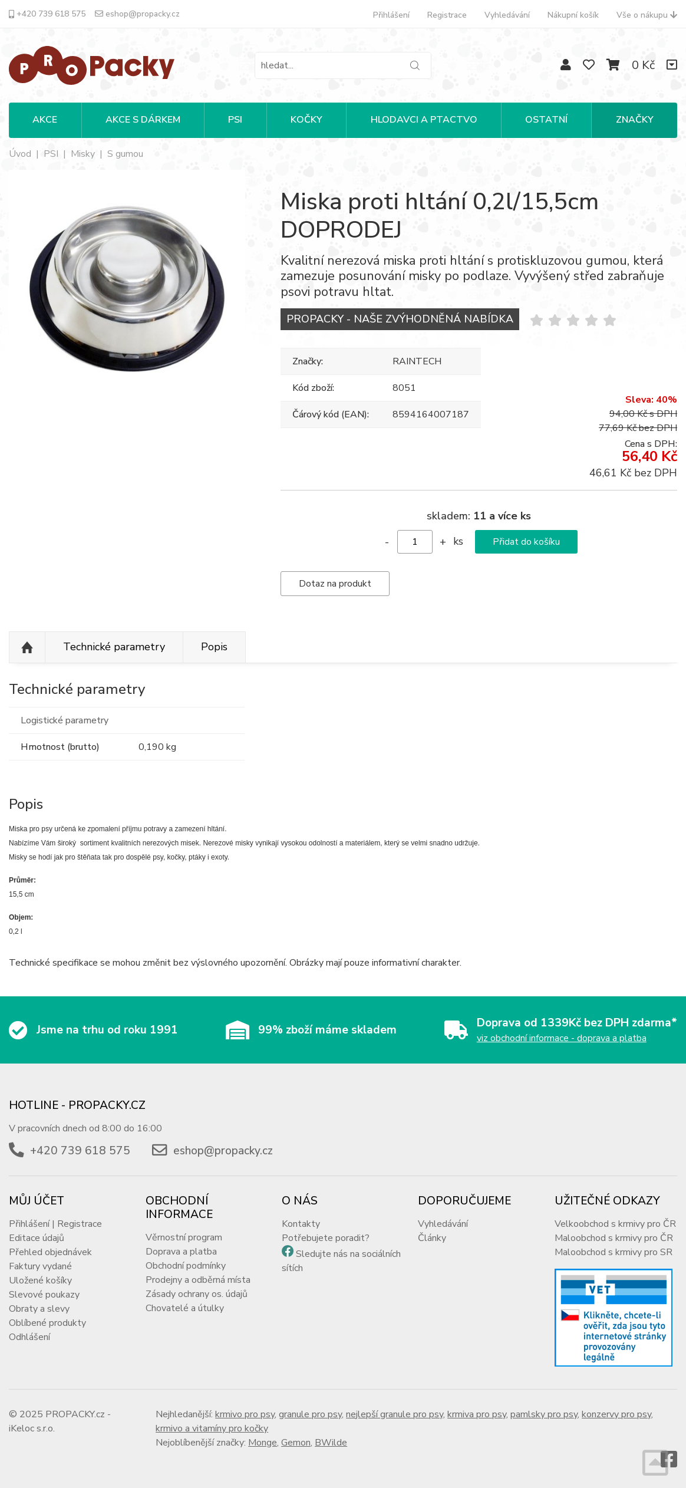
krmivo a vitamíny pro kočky (212, 1428)
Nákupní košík (573, 15)
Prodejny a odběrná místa (198, 1279)
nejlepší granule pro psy (394, 1414)
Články (432, 1238)
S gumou (125, 153)
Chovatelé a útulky (185, 1308)
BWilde (331, 1442)
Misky (83, 153)
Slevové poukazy (44, 1294)
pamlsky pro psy (544, 1414)
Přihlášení (391, 15)
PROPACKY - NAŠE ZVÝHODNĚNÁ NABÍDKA (399, 319)
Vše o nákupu (646, 15)
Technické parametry (114, 647)
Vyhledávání (507, 15)
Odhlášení (29, 1337)
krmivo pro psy (245, 1414)
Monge (262, 1442)
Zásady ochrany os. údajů (197, 1294)
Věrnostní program (184, 1237)
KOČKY (306, 119)
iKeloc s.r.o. (32, 1428)
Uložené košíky (40, 1280)
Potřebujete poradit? (326, 1238)
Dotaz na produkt (335, 583)
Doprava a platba (181, 1251)
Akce (44, 119)
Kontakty (301, 1223)
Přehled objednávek (50, 1252)
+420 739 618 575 (47, 13)
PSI (235, 119)
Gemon (296, 1442)
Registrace (447, 15)
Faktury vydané (40, 1266)
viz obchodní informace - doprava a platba (562, 1038)
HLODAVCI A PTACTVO (424, 119)
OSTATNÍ (546, 119)
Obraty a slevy (39, 1308)
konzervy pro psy (616, 1414)
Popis (214, 647)
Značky (635, 119)
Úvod (20, 153)
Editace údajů (36, 1238)
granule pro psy (310, 1414)
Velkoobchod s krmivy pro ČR (615, 1223)
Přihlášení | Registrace (55, 1223)
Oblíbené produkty (47, 1322)
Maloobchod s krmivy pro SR (613, 1252)
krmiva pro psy (476, 1414)
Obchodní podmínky (186, 1265)
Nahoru (27, 647)
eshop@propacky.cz (137, 13)
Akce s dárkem (142, 119)
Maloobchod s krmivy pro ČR (614, 1238)
